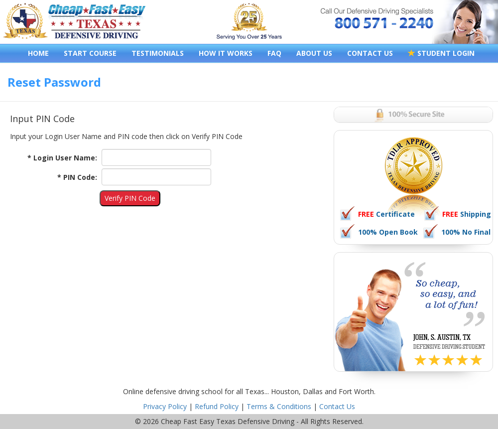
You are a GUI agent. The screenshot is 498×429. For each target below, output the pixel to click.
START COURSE (90, 53)
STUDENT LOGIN (441, 53)
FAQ (274, 53)
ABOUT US (314, 53)
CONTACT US (370, 53)
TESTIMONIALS (157, 53)
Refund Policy (217, 406)
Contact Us (337, 406)
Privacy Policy (165, 406)
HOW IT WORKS (225, 53)
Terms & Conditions (279, 406)
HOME (38, 53)
